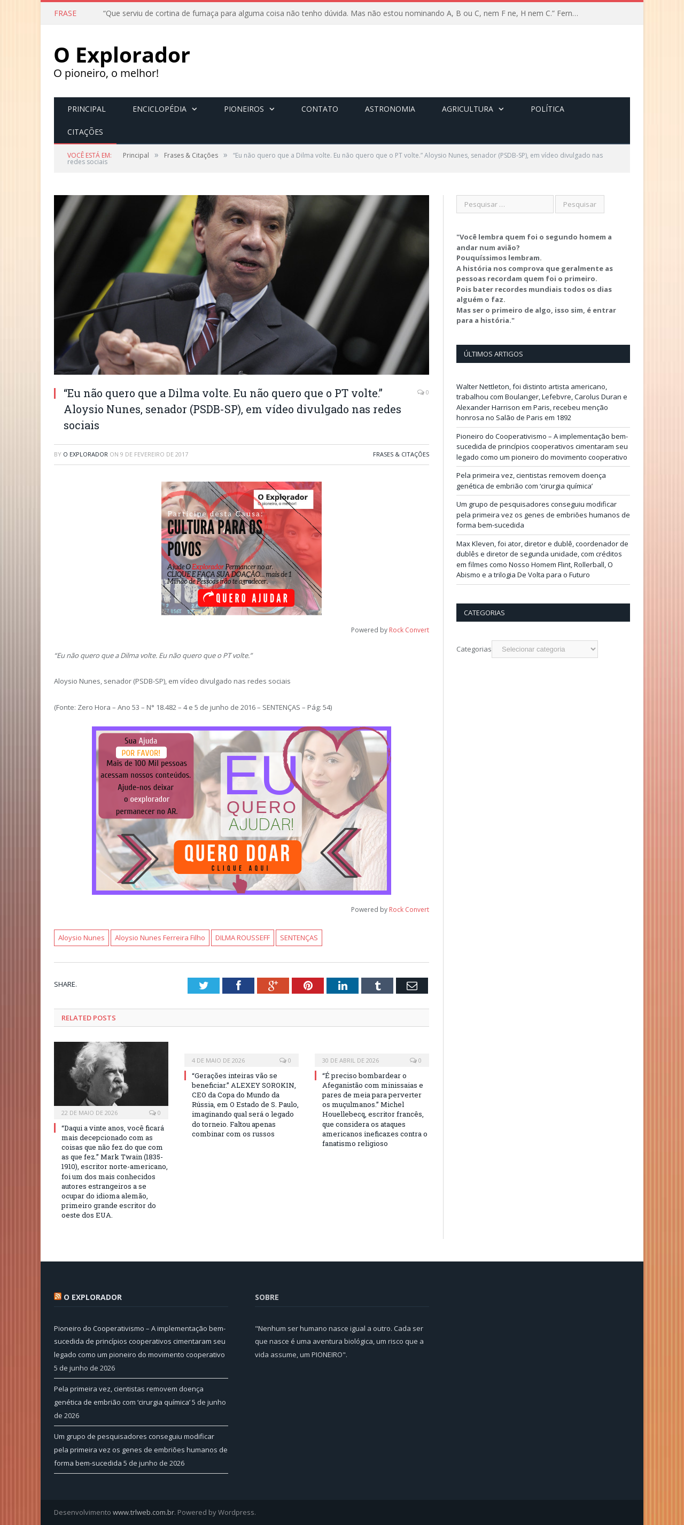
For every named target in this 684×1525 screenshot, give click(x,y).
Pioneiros (244, 108)
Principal (86, 108)
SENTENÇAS (299, 937)
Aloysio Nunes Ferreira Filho (160, 937)
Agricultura (467, 108)
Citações (85, 131)
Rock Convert (409, 629)
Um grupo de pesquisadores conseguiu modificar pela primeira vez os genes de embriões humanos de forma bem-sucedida (543, 514)
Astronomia (390, 108)
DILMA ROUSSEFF (242, 937)
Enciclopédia (159, 108)
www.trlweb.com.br (143, 1511)
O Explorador (85, 454)
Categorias (474, 648)
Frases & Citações (401, 454)
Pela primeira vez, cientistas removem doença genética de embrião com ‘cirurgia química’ (531, 480)
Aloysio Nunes (81, 937)
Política (547, 108)
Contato (319, 108)
